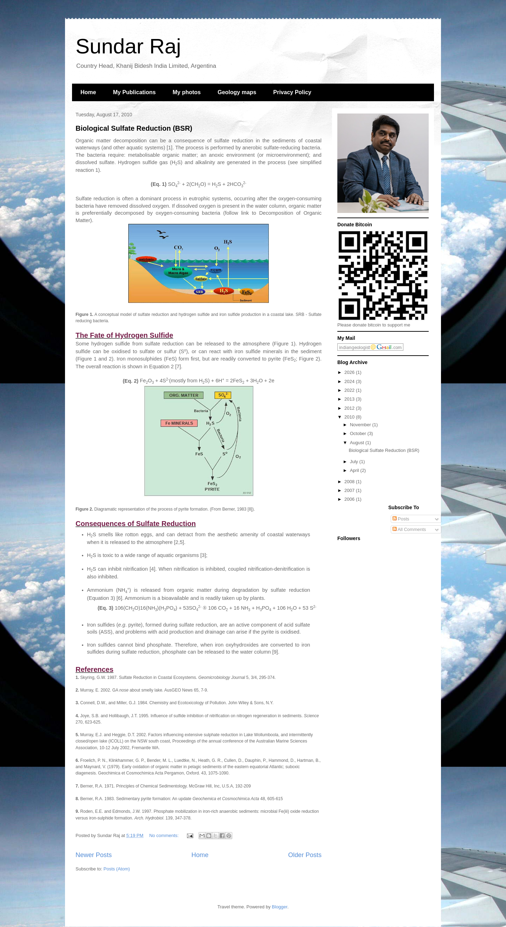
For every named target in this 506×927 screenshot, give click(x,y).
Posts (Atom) (117, 868)
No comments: (164, 835)
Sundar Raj (128, 46)
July (354, 461)
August (357, 442)
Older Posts (305, 854)
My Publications (134, 92)
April (355, 470)
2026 (350, 372)
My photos (187, 92)
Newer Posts (94, 854)
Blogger (279, 906)
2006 (350, 499)
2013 (350, 399)
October (359, 433)
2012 (350, 408)
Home (88, 92)
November (361, 424)
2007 (350, 490)
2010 (350, 417)
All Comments (409, 529)
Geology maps (237, 92)
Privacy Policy (292, 92)
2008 (350, 481)
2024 (350, 381)
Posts (401, 518)
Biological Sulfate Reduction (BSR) (134, 128)
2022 (350, 390)
